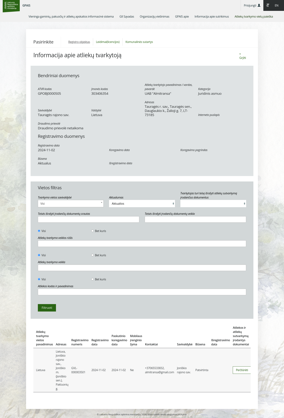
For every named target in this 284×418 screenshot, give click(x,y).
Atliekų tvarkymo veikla (51, 262)
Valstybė (96, 110)
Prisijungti (252, 5)
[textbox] (40, 219)
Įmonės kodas (99, 89)
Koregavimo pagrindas (193, 150)
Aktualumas (116, 197)
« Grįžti (242, 56)
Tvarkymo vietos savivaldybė (55, 197)
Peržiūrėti (242, 370)
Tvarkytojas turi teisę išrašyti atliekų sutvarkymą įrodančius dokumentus (208, 195)
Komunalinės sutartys (139, 42)
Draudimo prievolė (49, 124)
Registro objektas (79, 42)
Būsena (42, 159)
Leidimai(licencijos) (108, 42)
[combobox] (71, 203)
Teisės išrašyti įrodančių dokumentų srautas (64, 214)
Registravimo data (49, 145)
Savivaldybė (45, 110)
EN (276, 5)
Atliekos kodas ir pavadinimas (55, 286)
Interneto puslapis (209, 115)
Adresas (149, 102)
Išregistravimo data (120, 163)
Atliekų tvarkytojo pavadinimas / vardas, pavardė (168, 87)
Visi (42, 231)
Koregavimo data (119, 150)
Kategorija (204, 89)
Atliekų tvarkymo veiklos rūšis (55, 238)
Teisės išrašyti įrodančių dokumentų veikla (170, 214)
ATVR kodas (45, 89)
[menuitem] (71, 16)
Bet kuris (98, 231)
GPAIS (26, 5)
